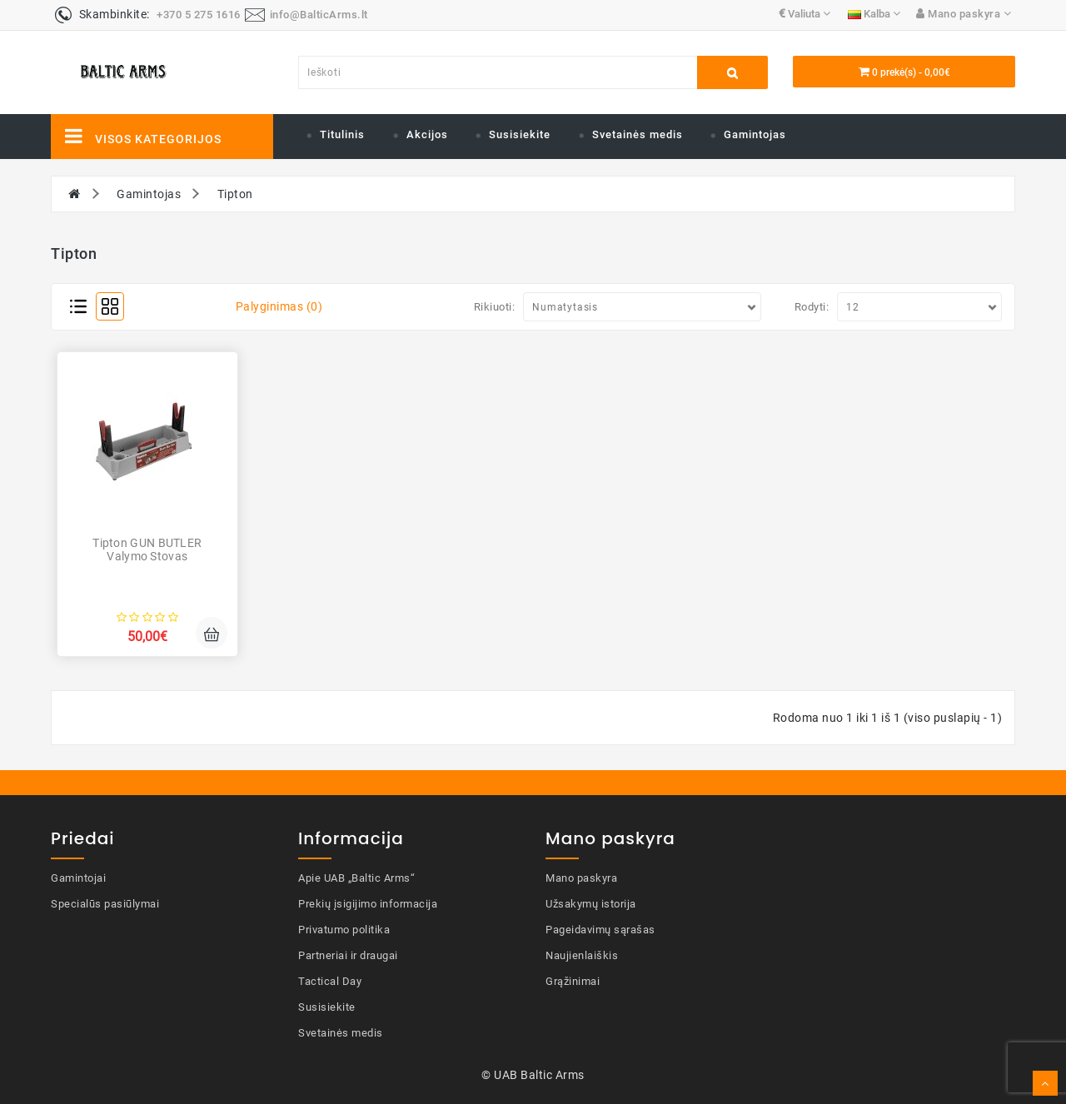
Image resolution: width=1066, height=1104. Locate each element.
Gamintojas (755, 134)
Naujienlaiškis (581, 955)
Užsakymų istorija (590, 904)
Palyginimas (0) (279, 306)
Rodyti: (812, 307)
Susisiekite (519, 134)
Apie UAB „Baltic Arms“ (356, 878)
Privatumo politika (344, 929)
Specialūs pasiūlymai (105, 904)
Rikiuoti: (495, 307)
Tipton (235, 194)
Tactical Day (329, 981)
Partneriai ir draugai (348, 955)
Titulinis (342, 134)
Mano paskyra (581, 878)
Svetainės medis (637, 134)
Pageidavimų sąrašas (600, 929)
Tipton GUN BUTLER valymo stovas (147, 549)
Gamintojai (78, 878)
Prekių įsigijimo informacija (367, 904)
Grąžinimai (572, 981)
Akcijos (427, 134)
